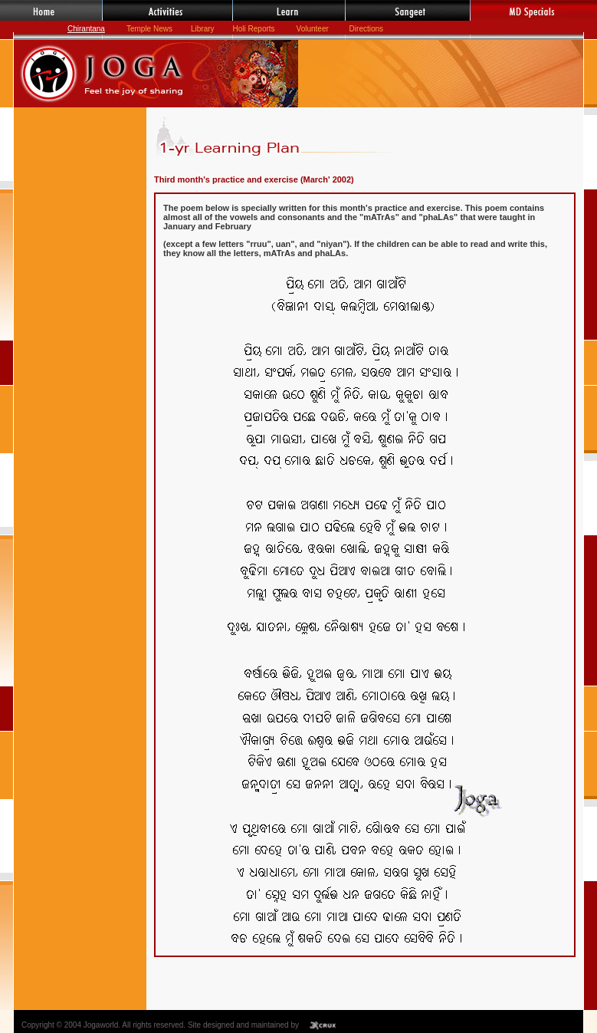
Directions (366, 29)
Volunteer (314, 29)
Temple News (149, 29)
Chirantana (86, 29)
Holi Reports (254, 29)
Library (203, 29)
